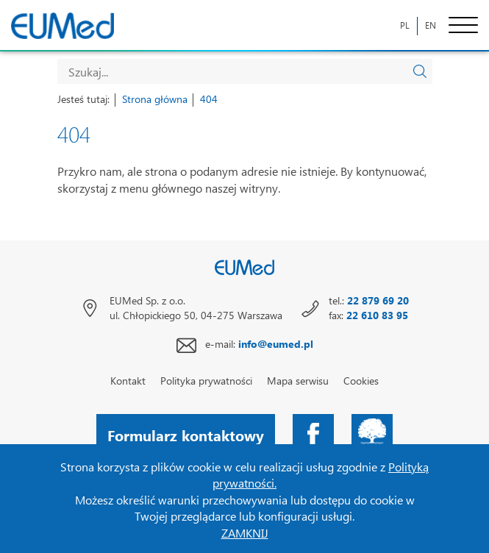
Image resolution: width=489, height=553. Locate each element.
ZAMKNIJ (244, 532)
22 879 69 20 (378, 300)
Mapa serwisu (298, 381)
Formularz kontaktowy (185, 434)
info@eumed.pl (275, 344)
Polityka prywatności (206, 381)
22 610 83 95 (377, 315)
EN (430, 25)
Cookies (361, 381)
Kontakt (128, 381)
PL (405, 25)
